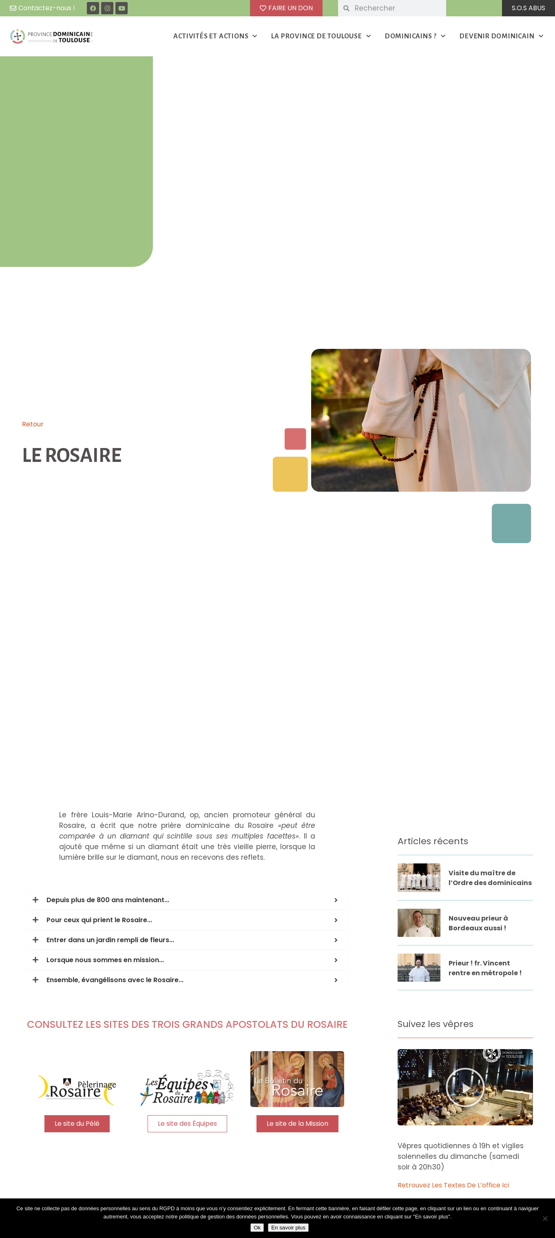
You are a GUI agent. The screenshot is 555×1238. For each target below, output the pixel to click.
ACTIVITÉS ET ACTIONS (215, 36)
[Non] (545, 1218)
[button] (465, 1087)
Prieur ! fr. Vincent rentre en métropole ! (485, 968)
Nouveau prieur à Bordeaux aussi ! (478, 923)
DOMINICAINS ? (415, 36)
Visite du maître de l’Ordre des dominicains (490, 877)
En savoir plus (288, 1228)
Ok (257, 1228)
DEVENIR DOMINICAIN (501, 36)
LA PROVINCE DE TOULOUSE (321, 36)
